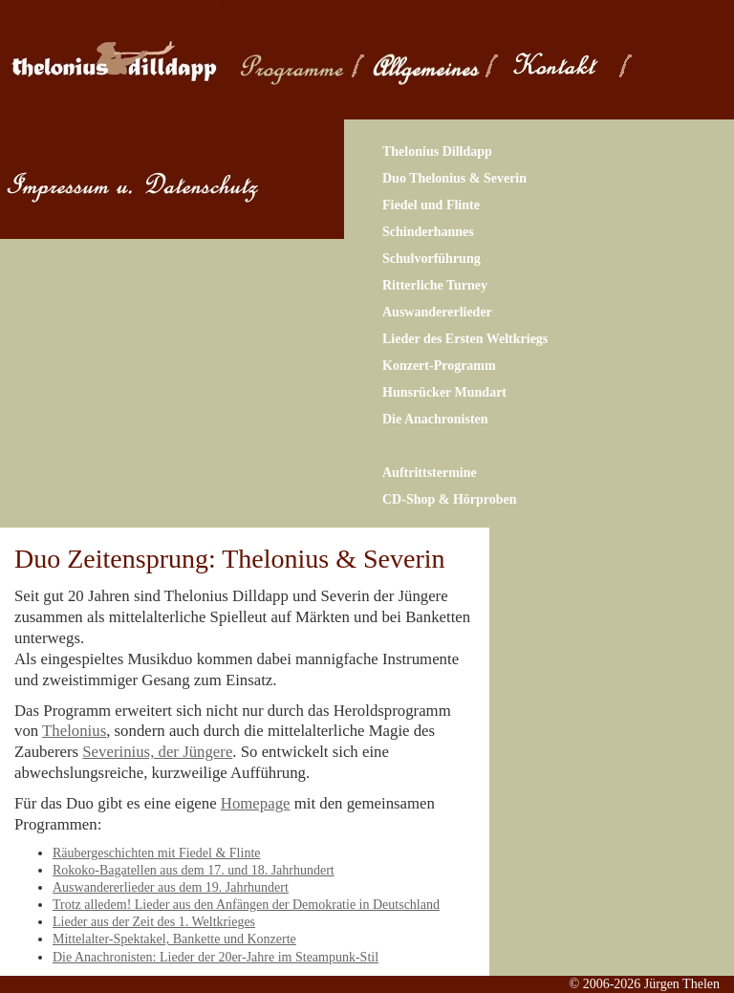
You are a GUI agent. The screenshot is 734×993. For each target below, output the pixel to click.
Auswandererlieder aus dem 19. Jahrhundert (171, 887)
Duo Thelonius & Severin (454, 178)
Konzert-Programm (439, 365)
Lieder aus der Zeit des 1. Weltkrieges (154, 922)
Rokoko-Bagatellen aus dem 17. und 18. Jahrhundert (194, 870)
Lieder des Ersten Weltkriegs (465, 339)
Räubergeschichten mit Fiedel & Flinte (156, 853)
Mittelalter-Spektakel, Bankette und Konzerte (174, 939)
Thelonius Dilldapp (437, 151)
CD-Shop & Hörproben (449, 499)
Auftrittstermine (429, 472)
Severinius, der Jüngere (157, 752)
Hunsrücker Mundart (444, 392)
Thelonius (74, 731)
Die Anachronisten (435, 419)
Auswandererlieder (437, 312)
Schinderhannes (428, 232)
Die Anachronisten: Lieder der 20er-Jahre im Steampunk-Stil (215, 957)
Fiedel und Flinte (431, 205)
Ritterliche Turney (434, 285)
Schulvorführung (431, 258)
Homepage (256, 803)
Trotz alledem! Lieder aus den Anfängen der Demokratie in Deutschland (246, 904)
